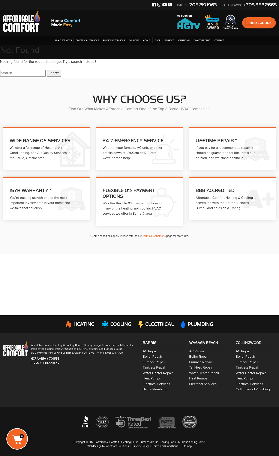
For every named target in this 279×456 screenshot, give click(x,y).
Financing (184, 40)
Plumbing (197, 324)
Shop (157, 40)
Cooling (116, 324)
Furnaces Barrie (113, 348)
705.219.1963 (197, 4)
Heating (79, 324)
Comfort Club (202, 40)
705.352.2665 (249, 4)
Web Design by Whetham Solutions (108, 446)
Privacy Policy (140, 446)
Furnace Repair (154, 362)
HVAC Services (63, 40)
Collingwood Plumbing (253, 389)
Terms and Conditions (165, 446)
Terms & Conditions (154, 236)
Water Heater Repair (158, 373)
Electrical (156, 324)
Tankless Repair (154, 367)
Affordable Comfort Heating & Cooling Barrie (56, 344)
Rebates (169, 40)
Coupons (134, 40)
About (146, 40)
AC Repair (150, 351)
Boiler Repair (152, 356)
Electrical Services (87, 40)
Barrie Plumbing (154, 389)
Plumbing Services (114, 40)
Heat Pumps (152, 378)
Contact (219, 40)
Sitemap (187, 446)
